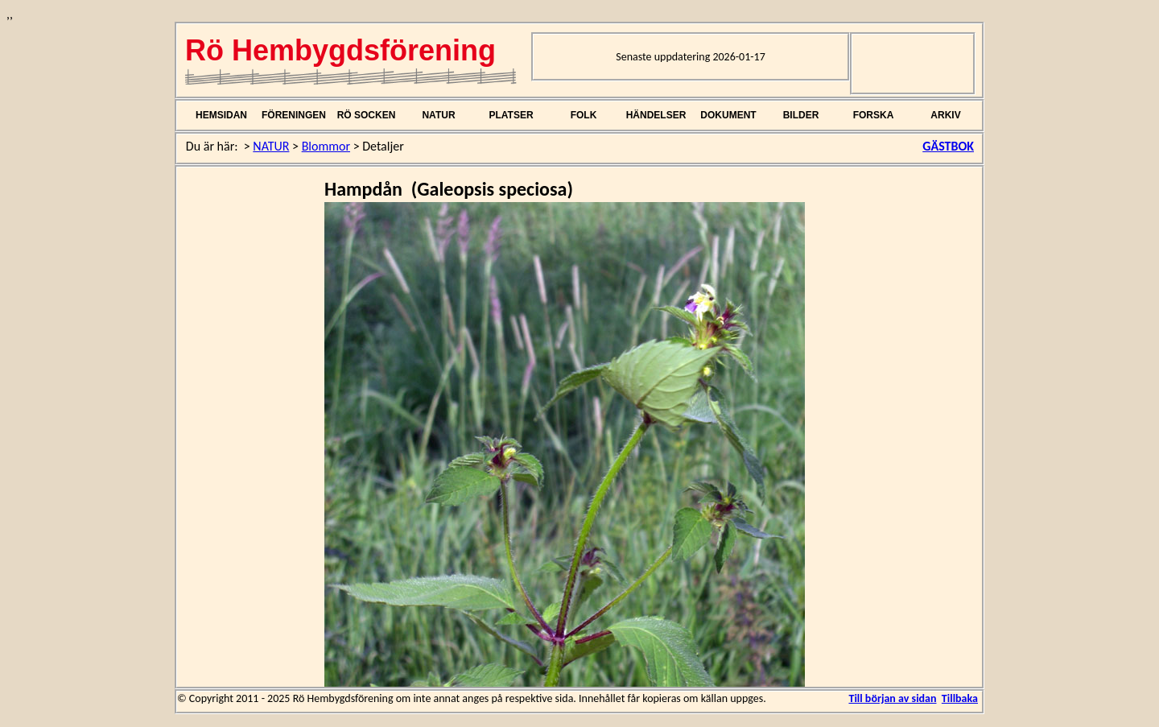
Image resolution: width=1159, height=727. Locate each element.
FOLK (584, 115)
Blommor (326, 146)
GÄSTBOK (948, 146)
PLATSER (511, 115)
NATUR (438, 115)
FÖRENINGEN (294, 115)
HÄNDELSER (656, 115)
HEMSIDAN (221, 115)
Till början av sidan (892, 698)
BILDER (801, 115)
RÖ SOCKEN (366, 115)
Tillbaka (960, 698)
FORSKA (873, 115)
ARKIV (945, 115)
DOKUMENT (728, 115)
